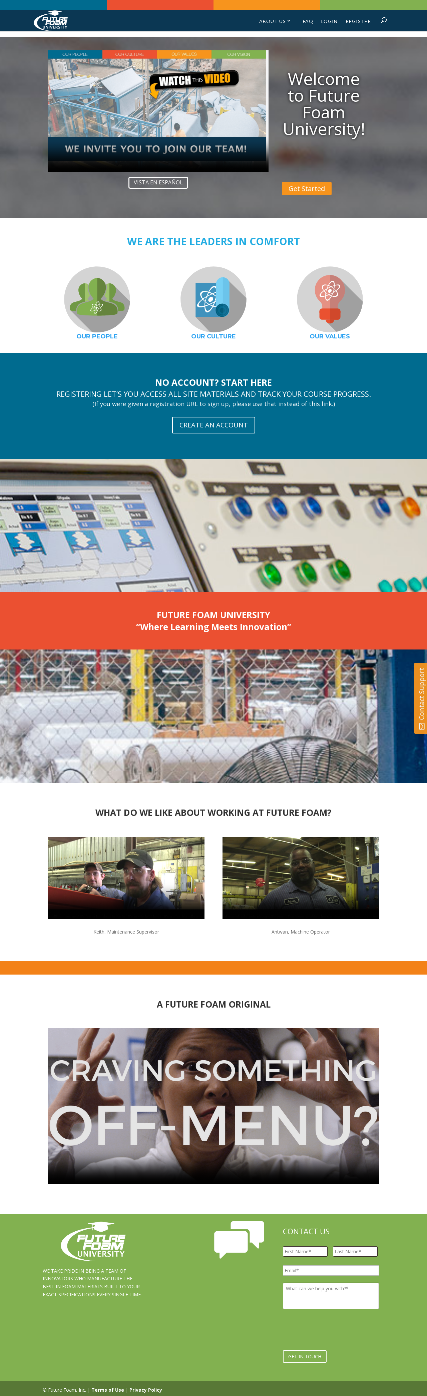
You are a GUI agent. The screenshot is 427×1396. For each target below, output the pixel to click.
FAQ (308, 23)
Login (329, 23)
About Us (272, 23)
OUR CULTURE (213, 336)
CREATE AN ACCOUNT (213, 424)
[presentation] (333, 1330)
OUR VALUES (330, 336)
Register (358, 23)
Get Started (307, 188)
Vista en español (158, 182)
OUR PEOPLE (97, 336)
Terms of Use (107, 1387)
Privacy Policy (145, 1387)
